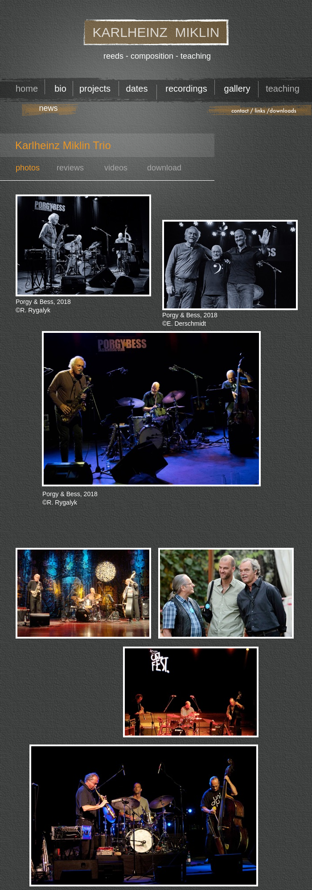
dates (137, 88)
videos (115, 167)
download (164, 167)
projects (95, 88)
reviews (70, 167)
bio (60, 88)
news (48, 108)
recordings (186, 88)
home (27, 88)
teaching (283, 88)
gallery (237, 88)
